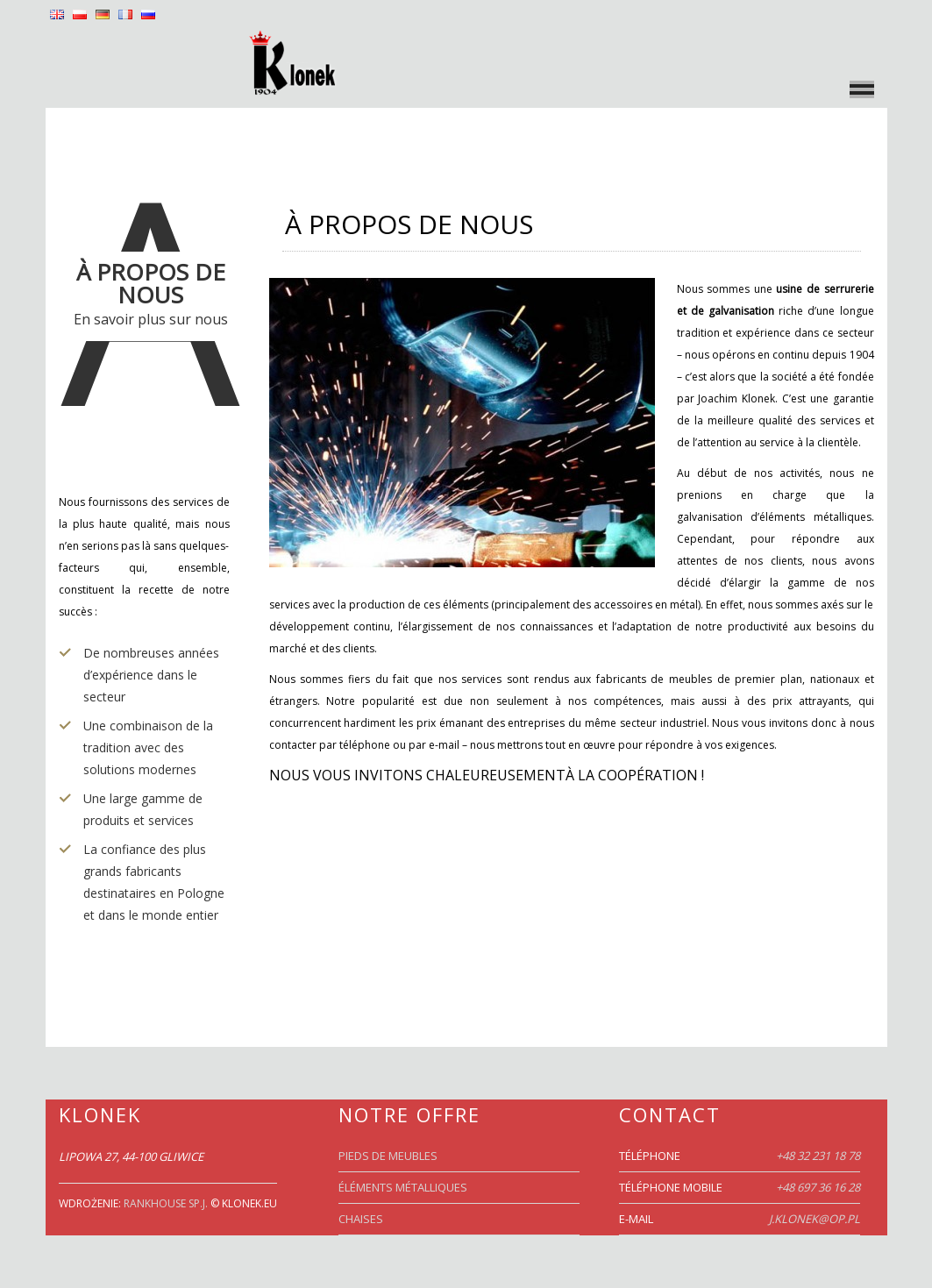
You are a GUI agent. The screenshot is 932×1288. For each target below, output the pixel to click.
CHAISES (360, 1219)
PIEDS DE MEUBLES (388, 1155)
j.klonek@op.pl (814, 1219)
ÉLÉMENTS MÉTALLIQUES (402, 1187)
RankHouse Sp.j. (166, 1203)
